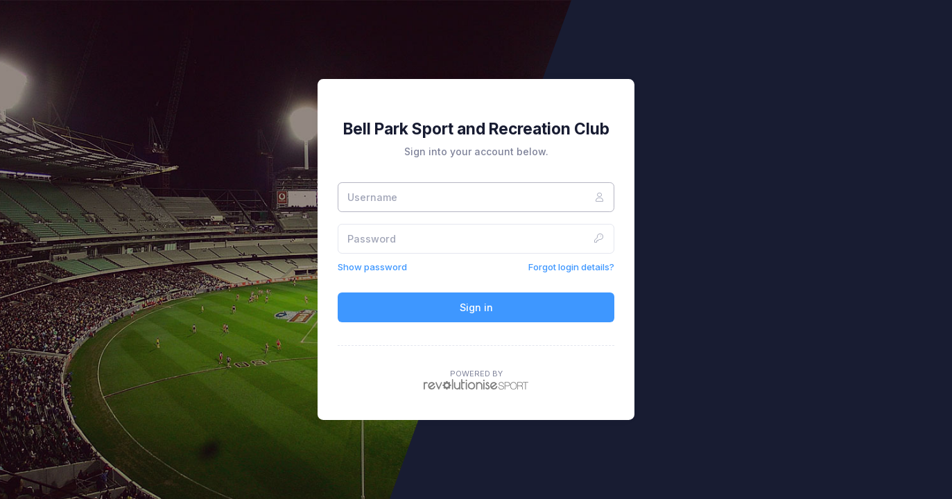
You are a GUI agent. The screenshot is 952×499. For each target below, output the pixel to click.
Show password (372, 266)
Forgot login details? (571, 266)
